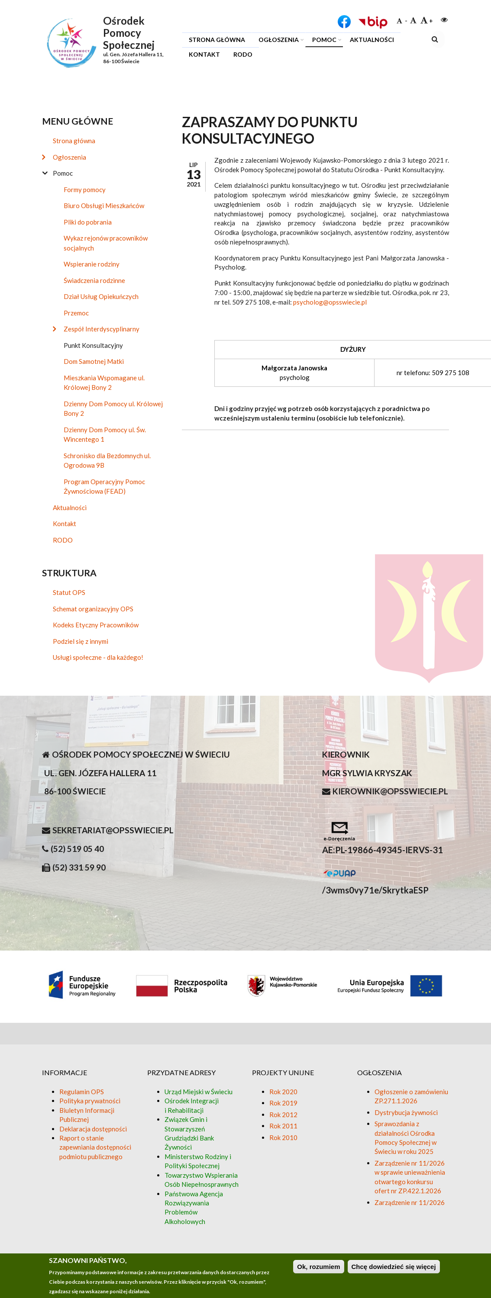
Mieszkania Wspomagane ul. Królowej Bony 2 (104, 383)
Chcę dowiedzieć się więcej (394, 1266)
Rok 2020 (283, 1092)
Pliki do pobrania (88, 222)
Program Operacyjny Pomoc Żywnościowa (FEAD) (104, 486)
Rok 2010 (283, 1137)
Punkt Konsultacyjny (93, 345)
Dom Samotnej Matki (94, 361)
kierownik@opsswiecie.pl (390, 791)
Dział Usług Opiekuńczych (101, 296)
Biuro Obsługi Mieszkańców (104, 205)
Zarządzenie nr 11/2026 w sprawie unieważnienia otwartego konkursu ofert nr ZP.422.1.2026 (410, 1177)
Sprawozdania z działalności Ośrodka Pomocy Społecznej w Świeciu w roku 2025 (405, 1137)
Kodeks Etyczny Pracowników (96, 625)
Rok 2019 (283, 1103)
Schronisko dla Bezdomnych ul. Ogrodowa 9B (107, 460)
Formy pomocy (85, 189)
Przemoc (76, 313)
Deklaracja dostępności (93, 1129)
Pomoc (322, 41)
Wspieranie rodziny (92, 264)
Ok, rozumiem (318, 1266)
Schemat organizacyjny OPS (93, 609)
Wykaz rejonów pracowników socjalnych (106, 243)
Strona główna (217, 39)
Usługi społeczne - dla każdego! (98, 657)
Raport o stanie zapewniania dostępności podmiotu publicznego (95, 1147)
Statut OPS (69, 592)
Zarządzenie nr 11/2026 (410, 1202)
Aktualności (372, 39)
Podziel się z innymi (80, 641)
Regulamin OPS (81, 1092)
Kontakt (204, 54)
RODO (242, 54)
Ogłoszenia (276, 41)
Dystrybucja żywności (406, 1112)
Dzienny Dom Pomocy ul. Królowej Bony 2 (113, 409)
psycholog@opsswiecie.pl (330, 302)
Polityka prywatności (89, 1101)
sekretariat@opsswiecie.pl (113, 830)
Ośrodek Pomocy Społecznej (129, 32)
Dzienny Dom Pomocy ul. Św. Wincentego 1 (105, 434)
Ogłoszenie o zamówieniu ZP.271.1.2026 (411, 1096)
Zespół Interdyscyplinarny (101, 329)
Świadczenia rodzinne (94, 280)
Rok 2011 (283, 1126)
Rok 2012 (283, 1114)
